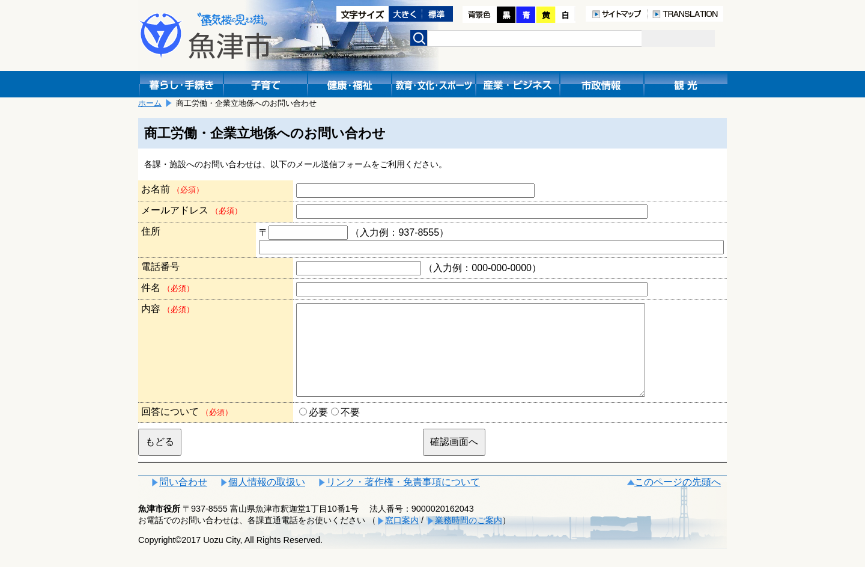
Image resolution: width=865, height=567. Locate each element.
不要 (350, 430)
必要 (318, 430)
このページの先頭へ (677, 500)
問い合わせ (183, 500)
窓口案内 (402, 538)
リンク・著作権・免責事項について (403, 500)
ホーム (150, 103)
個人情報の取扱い (266, 500)
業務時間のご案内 (468, 538)
